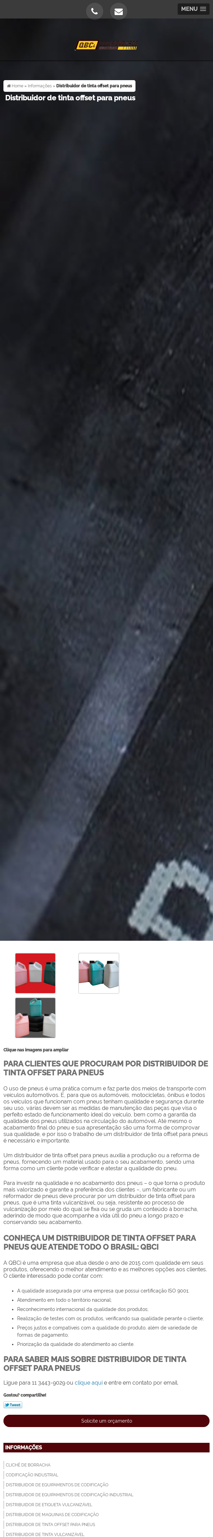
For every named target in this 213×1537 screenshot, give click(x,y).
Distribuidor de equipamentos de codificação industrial (69, 1494)
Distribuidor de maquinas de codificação (52, 1514)
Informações (23, 1448)
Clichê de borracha (28, 1465)
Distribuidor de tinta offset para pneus (50, 1524)
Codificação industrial (32, 1475)
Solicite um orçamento (106, 1421)
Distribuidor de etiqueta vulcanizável (49, 1504)
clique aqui (89, 1382)
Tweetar (12, 1404)
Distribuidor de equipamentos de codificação (57, 1485)
